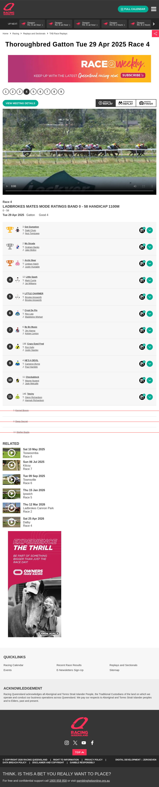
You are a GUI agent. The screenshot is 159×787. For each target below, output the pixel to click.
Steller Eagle (23, 432)
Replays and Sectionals (34, 33)
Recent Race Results (69, 665)
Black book (142, 230)
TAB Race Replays (58, 33)
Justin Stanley (31, 350)
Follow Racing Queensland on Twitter (75, 743)
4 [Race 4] (26, 91)
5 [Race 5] (33, 91)
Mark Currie (30, 280)
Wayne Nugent (32, 381)
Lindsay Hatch (32, 264)
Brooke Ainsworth (33, 297)
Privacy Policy (94, 760)
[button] (32, 24)
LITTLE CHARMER (34, 293)
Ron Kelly (29, 347)
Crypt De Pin (31, 310)
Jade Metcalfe (31, 383)
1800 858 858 (58, 780)
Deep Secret (21, 421)
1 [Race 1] (6, 91)
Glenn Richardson (33, 397)
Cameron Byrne (32, 364)
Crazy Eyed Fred (35, 344)
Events (8, 670)
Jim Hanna (30, 330)
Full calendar (133, 9)
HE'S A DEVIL (31, 360)
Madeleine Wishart (34, 317)
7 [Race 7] (47, 91)
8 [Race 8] (54, 91)
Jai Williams (30, 283)
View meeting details (20, 103)
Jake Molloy (30, 250)
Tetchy (30, 394)
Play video (9, 452)
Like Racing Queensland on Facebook (92, 743)
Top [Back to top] (79, 752)
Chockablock (32, 377)
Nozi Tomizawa (32, 233)
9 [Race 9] (61, 91)
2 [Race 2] (12, 91)
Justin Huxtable (32, 267)
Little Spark (31, 277)
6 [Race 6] (40, 91)
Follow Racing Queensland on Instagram (67, 743)
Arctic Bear (30, 260)
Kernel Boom (22, 410)
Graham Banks (32, 247)
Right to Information (66, 760)
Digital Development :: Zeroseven (136, 760)
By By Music (31, 327)
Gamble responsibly (82, 762)
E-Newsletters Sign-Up (70, 670)
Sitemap (114, 670)
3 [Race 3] (19, 91)
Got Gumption (32, 227)
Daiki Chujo (30, 230)
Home (9, 9)
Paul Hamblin (31, 367)
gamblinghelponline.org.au (93, 780)
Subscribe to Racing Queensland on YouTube (84, 743)
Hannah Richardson (34, 400)
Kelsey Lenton (32, 333)
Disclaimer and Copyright (48, 762)
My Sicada (30, 243)
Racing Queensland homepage (79, 726)
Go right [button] (153, 24)
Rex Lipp (29, 314)
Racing (15, 33)
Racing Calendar (13, 665)
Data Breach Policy (14, 762)
